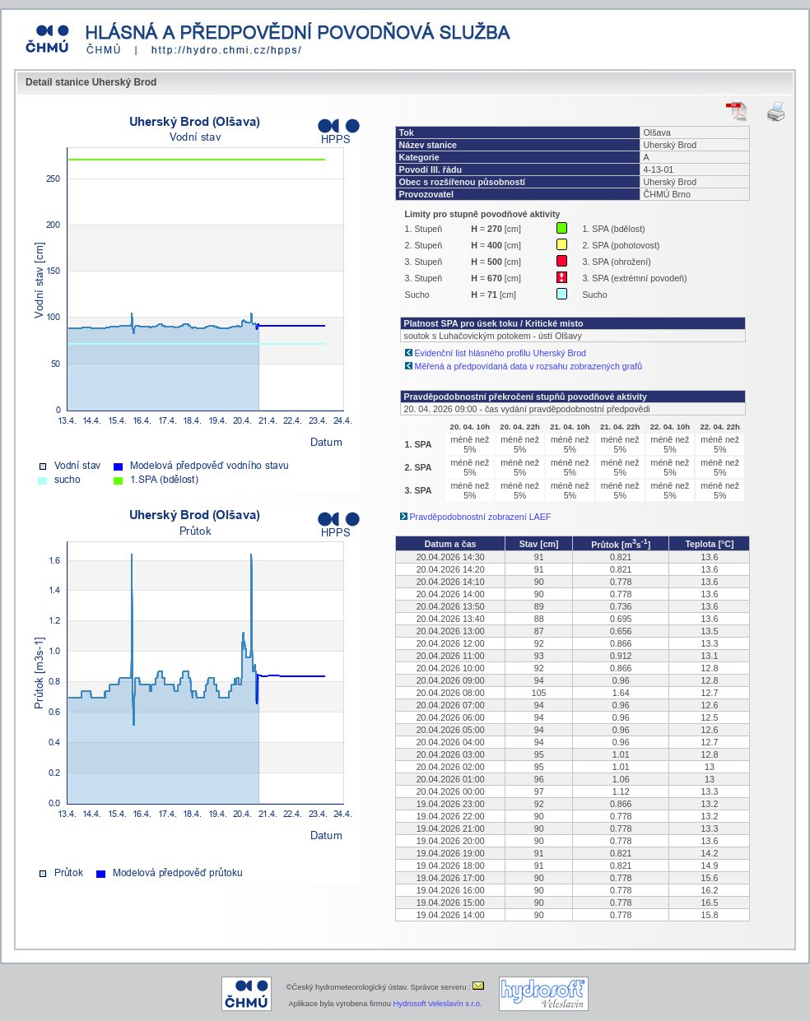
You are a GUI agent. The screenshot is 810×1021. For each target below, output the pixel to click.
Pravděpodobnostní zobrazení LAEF (481, 517)
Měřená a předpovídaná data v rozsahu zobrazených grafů (529, 366)
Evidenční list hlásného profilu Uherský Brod (501, 353)
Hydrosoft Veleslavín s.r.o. (437, 1004)
